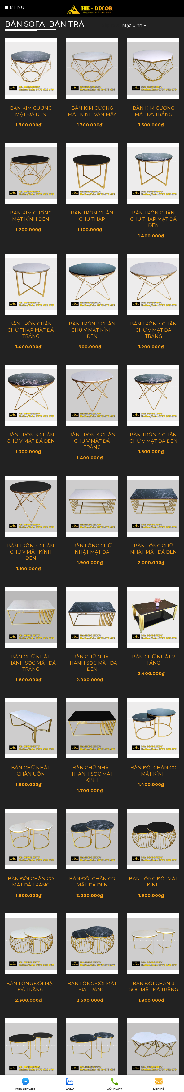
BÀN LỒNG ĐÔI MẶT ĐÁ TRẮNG (30, 986)
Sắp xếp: (110, 25)
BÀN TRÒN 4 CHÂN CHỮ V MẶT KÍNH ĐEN (30, 552)
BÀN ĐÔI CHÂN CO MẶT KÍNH (153, 771)
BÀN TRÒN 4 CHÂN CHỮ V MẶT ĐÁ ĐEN (153, 438)
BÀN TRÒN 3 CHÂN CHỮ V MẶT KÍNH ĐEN (92, 330)
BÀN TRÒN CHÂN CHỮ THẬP (92, 216)
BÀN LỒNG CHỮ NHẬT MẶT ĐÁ (92, 549)
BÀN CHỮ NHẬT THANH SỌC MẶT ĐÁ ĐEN (92, 663)
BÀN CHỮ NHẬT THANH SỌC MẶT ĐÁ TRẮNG (31, 663)
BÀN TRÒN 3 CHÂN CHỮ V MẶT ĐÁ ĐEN (31, 438)
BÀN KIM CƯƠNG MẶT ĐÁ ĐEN (31, 111)
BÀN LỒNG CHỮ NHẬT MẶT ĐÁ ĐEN (153, 549)
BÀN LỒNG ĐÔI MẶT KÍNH (153, 882)
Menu (14, 7)
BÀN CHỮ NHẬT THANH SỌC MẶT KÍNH (92, 774)
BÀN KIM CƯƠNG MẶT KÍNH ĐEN (31, 216)
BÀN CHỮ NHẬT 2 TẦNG (153, 660)
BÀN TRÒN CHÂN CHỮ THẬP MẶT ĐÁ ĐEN (153, 219)
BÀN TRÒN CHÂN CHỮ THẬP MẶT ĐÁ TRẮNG (30, 330)
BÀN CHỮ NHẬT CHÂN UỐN (30, 771)
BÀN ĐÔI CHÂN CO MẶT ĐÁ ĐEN (92, 882)
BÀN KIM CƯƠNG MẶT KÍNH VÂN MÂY (92, 111)
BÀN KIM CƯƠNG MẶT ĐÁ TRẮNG (153, 111)
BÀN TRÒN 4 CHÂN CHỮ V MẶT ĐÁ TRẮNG (92, 441)
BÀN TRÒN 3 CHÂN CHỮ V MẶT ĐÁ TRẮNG (153, 330)
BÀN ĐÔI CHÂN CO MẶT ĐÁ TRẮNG (31, 882)
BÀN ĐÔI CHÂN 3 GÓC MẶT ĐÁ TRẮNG (153, 986)
